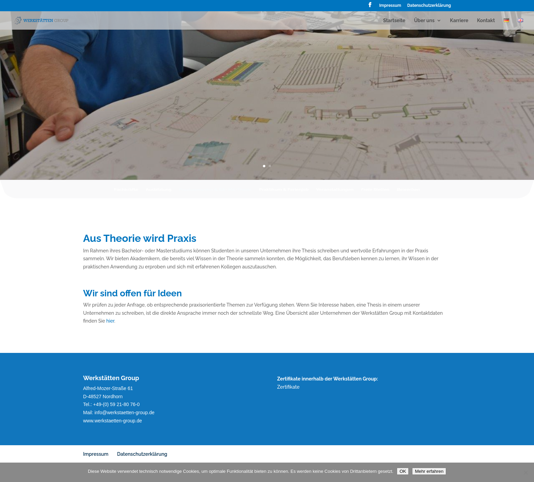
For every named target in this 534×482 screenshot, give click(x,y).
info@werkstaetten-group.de (124, 412)
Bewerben (410, 192)
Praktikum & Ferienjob (284, 192)
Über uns (424, 20)
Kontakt (486, 20)
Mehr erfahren (429, 471)
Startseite (394, 20)
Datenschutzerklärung (429, 5)
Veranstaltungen (336, 192)
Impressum (390, 5)
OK (402, 471)
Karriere (459, 20)
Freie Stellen (376, 192)
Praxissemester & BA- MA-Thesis (214, 192)
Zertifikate (288, 387)
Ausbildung (157, 192)
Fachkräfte (124, 192)
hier (110, 321)
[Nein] (525, 472)
